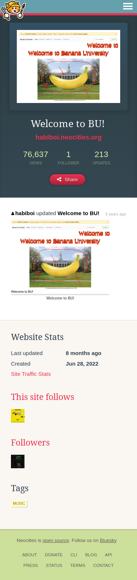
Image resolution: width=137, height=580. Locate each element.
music (19, 503)
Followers (30, 442)
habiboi (23, 213)
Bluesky (108, 540)
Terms (77, 565)
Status (54, 565)
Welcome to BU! (79, 213)
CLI (74, 554)
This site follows (42, 397)
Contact (103, 565)
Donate (53, 554)
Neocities (27, 540)
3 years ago (115, 214)
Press (30, 565)
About (29, 554)
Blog (91, 554)
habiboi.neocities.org (68, 137)
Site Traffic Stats (31, 374)
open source (56, 540)
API (108, 554)
